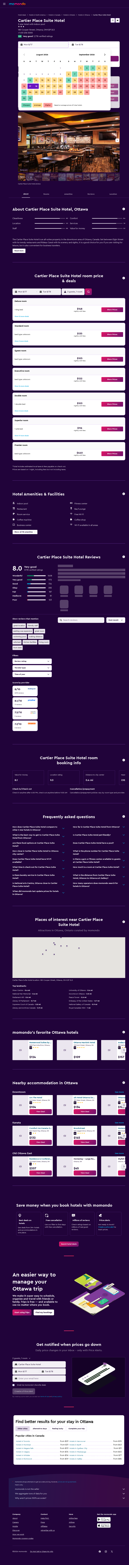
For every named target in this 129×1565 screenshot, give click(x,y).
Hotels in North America (37, 15)
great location (19, 626)
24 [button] (30, 92)
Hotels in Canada (54, 15)
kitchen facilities (30, 642)
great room (39, 631)
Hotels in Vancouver (77, 1441)
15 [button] (60, 80)
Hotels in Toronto (23, 1441)
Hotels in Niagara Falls (24, 1448)
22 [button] (60, 86)
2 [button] (24, 74)
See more (119, 1092)
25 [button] (36, 92)
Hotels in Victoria (76, 1455)
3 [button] (30, 74)
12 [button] (42, 80)
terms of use (44, 1396)
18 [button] (36, 86)
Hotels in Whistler (23, 1455)
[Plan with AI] (4, 32)
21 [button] (54, 86)
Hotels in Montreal (23, 1445)
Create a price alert (106, 1227)
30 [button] (24, 98)
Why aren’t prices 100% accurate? (70, 1498)
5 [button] (42, 74)
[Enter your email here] (42, 1378)
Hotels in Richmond (24, 1459)
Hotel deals (22, 15)
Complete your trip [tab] (77, 1429)
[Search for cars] (4, 22)
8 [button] (60, 74)
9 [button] (24, 80)
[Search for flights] (4, 11)
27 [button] (48, 92)
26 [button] (42, 92)
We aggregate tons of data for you (70, 1493)
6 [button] (48, 74)
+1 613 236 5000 (25, 33)
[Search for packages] (4, 27)
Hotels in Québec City (78, 1448)
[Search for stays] (4, 16)
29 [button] (60, 92)
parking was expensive (22, 631)
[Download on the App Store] (104, 1525)
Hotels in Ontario (69, 15)
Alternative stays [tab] (40, 1429)
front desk (17, 648)
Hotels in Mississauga (77, 1452)
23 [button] (24, 92)
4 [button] (36, 74)
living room (44, 642)
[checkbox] (25, 691)
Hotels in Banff (75, 1445)
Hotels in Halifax (75, 1459)
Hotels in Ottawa (84, 15)
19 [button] (42, 86)
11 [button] (36, 80)
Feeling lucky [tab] (57, 1429)
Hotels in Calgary (23, 1452)
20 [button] (48, 86)
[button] (4, 4)
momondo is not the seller (70, 1489)
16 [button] (24, 86)
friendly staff (33, 626)
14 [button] (54, 80)
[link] (40, 1111)
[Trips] (4, 39)
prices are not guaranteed (67, 1482)
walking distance (35, 637)
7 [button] (54, 74)
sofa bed (17, 642)
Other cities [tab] (22, 1429)
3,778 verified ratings (43, 36)
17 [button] (30, 86)
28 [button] (54, 92)
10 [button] (30, 80)
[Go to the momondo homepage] (17, 4)
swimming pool (19, 637)
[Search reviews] (83, 620)
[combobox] (41, 1364)
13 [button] (48, 80)
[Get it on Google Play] (104, 1519)
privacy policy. (57, 1396)
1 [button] (60, 68)
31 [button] (30, 98)
